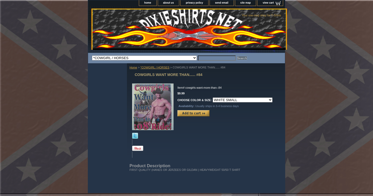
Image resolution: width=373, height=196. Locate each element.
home (147, 2)
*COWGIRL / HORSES (154, 67)
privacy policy (194, 2)
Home (133, 67)
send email (221, 2)
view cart (268, 2)
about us (168, 2)
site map (245, 2)
